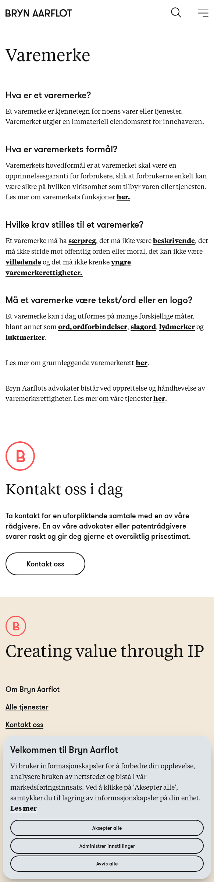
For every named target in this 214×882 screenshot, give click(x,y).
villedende (23, 262)
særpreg (82, 241)
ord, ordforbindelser (92, 327)
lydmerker (177, 327)
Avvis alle (107, 863)
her (141, 363)
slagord (143, 327)
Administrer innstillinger (107, 846)
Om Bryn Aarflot (33, 689)
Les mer (23, 808)
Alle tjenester (27, 706)
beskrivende (174, 241)
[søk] (177, 12)
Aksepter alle (107, 828)
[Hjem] (39, 13)
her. (123, 197)
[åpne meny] (202, 12)
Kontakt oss (45, 563)
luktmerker (25, 338)
